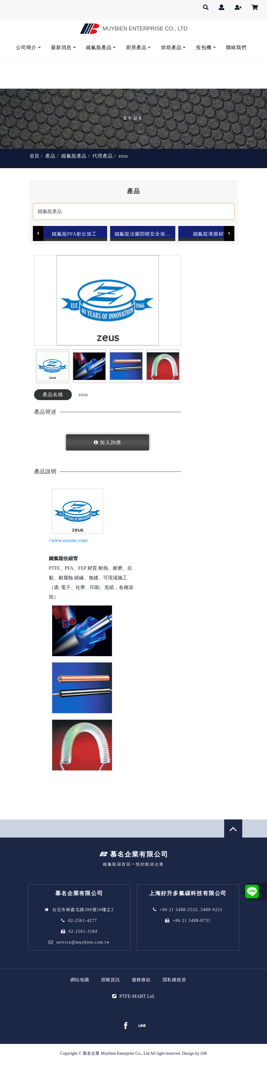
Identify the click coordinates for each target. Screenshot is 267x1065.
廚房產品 (136, 46)
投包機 (203, 46)
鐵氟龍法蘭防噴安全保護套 (145, 233)
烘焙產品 (171, 46)
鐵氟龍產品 (98, 46)
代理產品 (102, 155)
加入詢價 (110, 444)
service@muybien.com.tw (83, 944)
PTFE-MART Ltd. (137, 998)
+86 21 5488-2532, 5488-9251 (191, 911)
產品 (50, 155)
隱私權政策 (174, 981)
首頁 (35, 155)
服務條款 (141, 981)
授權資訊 (110, 981)
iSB (203, 1055)
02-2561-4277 (82, 922)
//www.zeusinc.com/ (68, 542)
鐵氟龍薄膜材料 (211, 233)
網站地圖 (79, 981)
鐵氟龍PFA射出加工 (74, 233)
